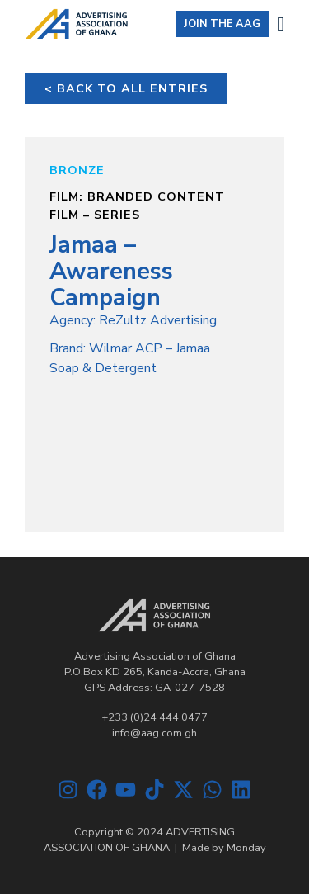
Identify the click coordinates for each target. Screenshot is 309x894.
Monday (246, 847)
